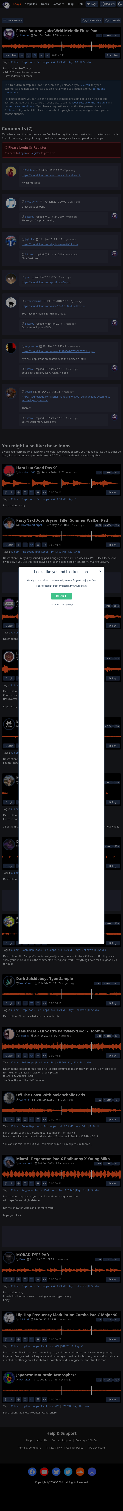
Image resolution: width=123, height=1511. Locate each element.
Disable (61, 596)
